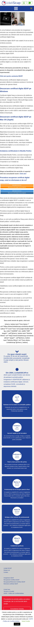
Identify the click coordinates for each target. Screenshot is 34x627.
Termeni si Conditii (9, 591)
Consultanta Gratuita (17, 609)
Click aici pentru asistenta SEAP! (11, 76)
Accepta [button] (17, 624)
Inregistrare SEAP (9, 578)
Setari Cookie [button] (26, 621)
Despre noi (7, 570)
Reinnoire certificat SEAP (11, 584)
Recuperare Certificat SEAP (11, 580)
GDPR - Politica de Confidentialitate (14, 593)
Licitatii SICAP (8, 568)
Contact (6, 572)
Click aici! (23, 173)
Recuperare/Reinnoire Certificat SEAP (14, 582)
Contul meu (7, 589)
